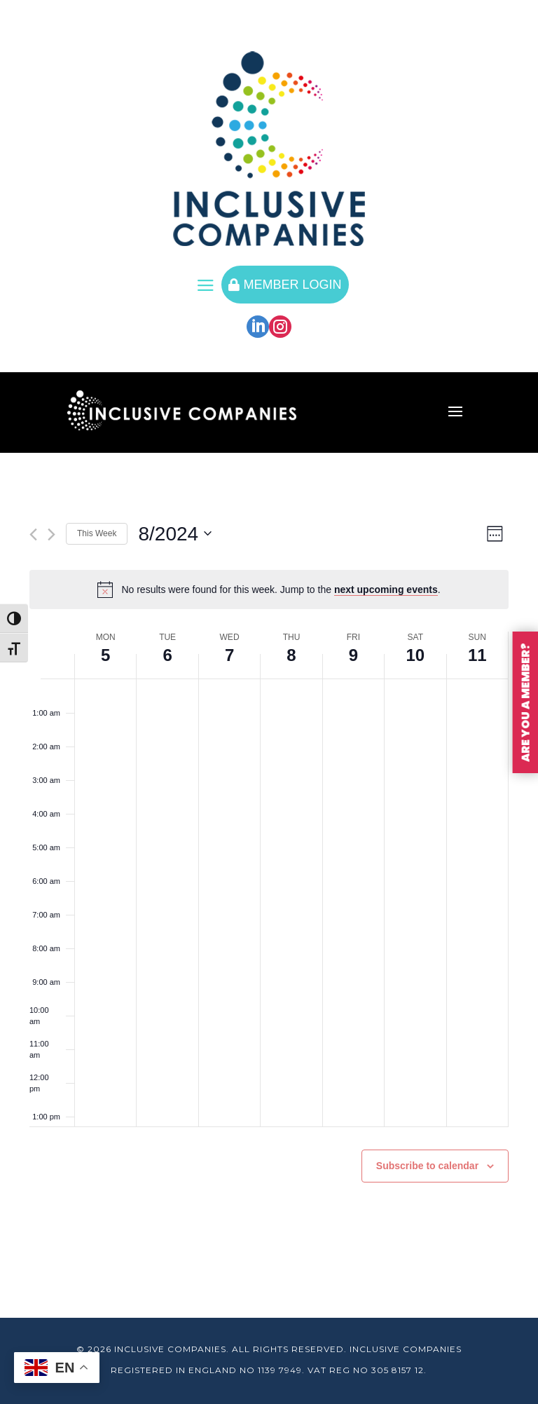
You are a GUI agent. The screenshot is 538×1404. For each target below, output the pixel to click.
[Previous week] (33, 534)
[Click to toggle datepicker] (175, 534)
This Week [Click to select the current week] (96, 533)
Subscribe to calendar (427, 1165)
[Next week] (51, 534)
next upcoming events (386, 589)
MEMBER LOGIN (284, 285)
